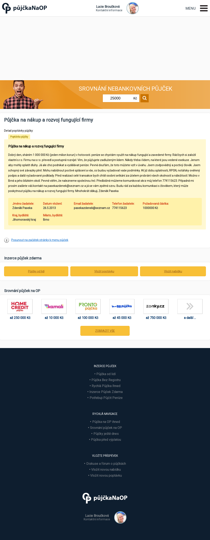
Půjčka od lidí (106, 374)
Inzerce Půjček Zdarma (106, 392)
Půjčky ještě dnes (106, 434)
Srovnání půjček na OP (106, 428)
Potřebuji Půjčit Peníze (106, 398)
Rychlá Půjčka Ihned (106, 386)
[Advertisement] (105, 47)
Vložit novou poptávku (106, 475)
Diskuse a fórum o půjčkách (106, 464)
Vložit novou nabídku (106, 470)
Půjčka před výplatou (106, 440)
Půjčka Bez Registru (106, 380)
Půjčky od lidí (36, 271)
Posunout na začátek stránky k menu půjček (39, 240)
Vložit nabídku (173, 271)
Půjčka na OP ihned (106, 422)
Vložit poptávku (104, 271)
